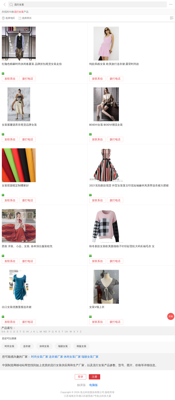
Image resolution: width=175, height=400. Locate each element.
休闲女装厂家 (72, 356)
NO (45, 331)
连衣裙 (26, 346)
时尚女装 (9, 346)
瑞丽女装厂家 (89, 356)
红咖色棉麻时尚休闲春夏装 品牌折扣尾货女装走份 (32, 64)
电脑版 (93, 385)
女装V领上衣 (96, 307)
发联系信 (10, 78)
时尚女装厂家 (39, 356)
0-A (3, 331)
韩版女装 (81, 346)
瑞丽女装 (63, 346)
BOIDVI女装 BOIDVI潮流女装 (106, 124)
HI (27, 331)
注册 (94, 376)
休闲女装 (44, 346)
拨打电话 (27, 78)
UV (66, 331)
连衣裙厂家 (56, 356)
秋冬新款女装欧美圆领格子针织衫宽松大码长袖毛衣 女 (122, 246)
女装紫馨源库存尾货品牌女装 (19, 124)
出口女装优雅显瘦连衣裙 (16, 307)
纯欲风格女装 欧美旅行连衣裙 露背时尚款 (114, 64)
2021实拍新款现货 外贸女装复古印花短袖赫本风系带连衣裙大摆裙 (129, 185)
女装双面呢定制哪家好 (15, 185)
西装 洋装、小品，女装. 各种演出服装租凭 (27, 246)
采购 (170, 316)
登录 (80, 376)
